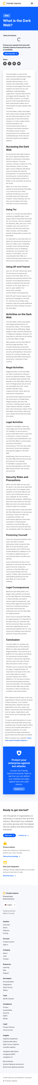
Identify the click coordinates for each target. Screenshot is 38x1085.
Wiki (7, 16)
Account (6, 939)
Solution (6, 921)
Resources (7, 964)
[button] (32, 3)
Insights (6, 1035)
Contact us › (19, 789)
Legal (5, 1024)
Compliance (7, 1004)
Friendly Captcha (12, 893)
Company (6, 950)
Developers (7, 978)
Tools (5, 996)
